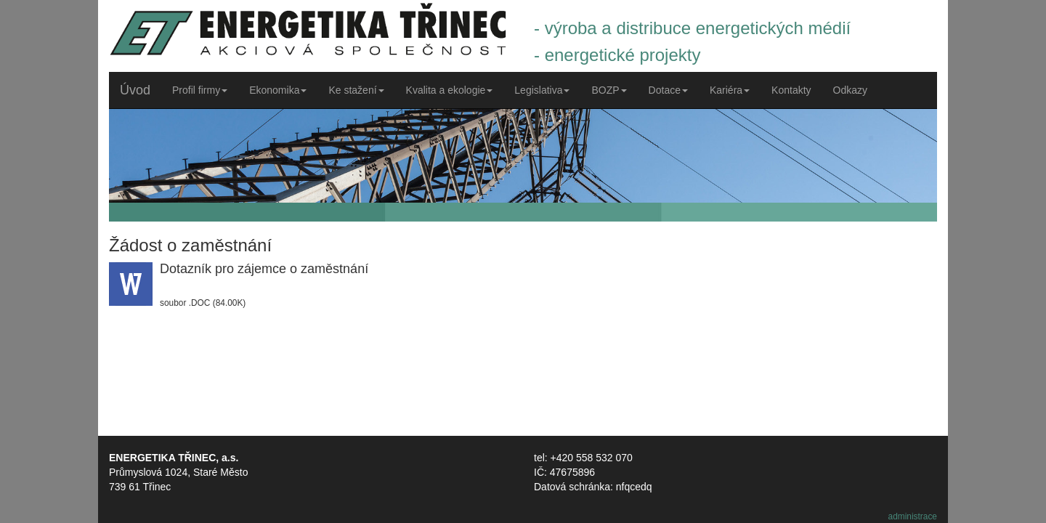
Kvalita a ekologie (449, 90)
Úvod (135, 90)
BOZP (608, 90)
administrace (912, 516)
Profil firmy (199, 90)
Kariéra (730, 90)
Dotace (668, 90)
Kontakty (791, 90)
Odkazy (850, 90)
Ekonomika (278, 90)
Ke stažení (356, 90)
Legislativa (541, 90)
